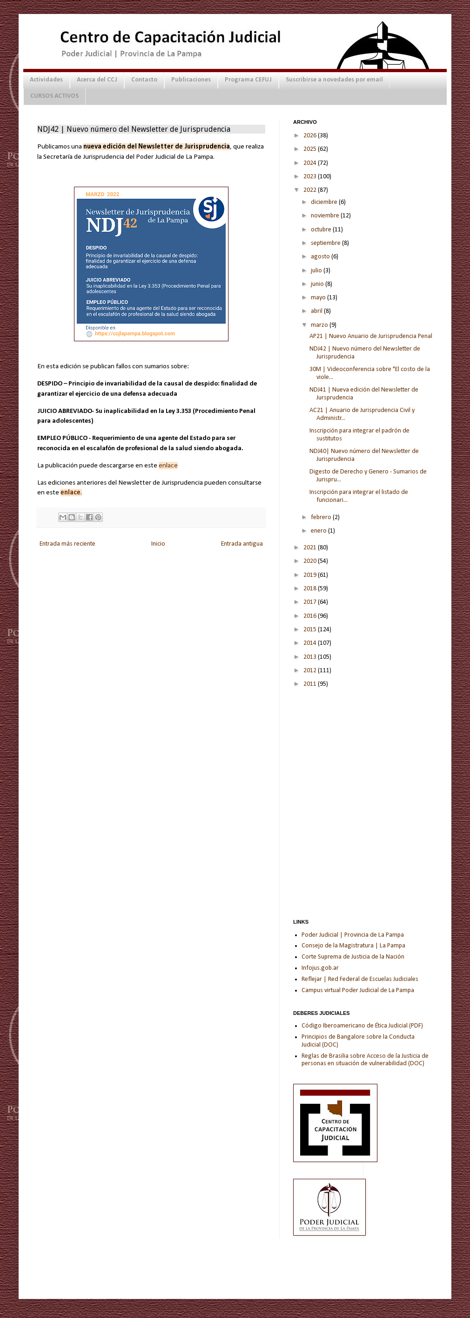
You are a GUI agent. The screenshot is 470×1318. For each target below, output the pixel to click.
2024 (310, 163)
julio (317, 270)
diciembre (325, 202)
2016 (310, 616)
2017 (310, 602)
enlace (168, 465)
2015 (310, 629)
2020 (310, 561)
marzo (320, 325)
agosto (321, 256)
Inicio (158, 544)
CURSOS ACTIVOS (54, 96)
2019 (310, 575)
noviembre (326, 215)
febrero (322, 517)
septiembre (326, 243)
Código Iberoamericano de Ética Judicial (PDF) (362, 1025)
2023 (310, 176)
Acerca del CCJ (97, 79)
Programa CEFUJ (248, 79)
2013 (310, 657)
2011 (310, 684)
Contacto (144, 79)
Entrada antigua (242, 544)
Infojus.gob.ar (320, 968)
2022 (310, 190)
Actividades (46, 79)
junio (318, 284)
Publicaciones (191, 79)
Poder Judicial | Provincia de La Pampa (353, 935)
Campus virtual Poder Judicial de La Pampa (358, 990)
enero (319, 530)
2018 (310, 588)
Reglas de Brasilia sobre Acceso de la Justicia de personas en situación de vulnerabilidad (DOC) (365, 1060)
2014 (310, 643)
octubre (322, 229)
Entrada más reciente (67, 544)
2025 (310, 149)
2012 (310, 670)
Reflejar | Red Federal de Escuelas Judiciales (360, 979)
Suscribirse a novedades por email (334, 79)
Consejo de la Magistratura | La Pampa (353, 945)
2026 (310, 135)
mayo (319, 297)
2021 (310, 547)
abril (317, 311)
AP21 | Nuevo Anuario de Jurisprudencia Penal (370, 336)
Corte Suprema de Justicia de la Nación (353, 956)
